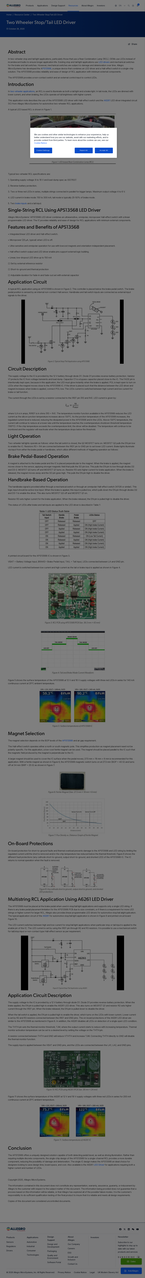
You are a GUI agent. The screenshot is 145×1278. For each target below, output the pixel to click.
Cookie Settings (43, 150)
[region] (73, 143)
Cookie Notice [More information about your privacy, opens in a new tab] (40, 143)
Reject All (84, 150)
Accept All (104, 150)
